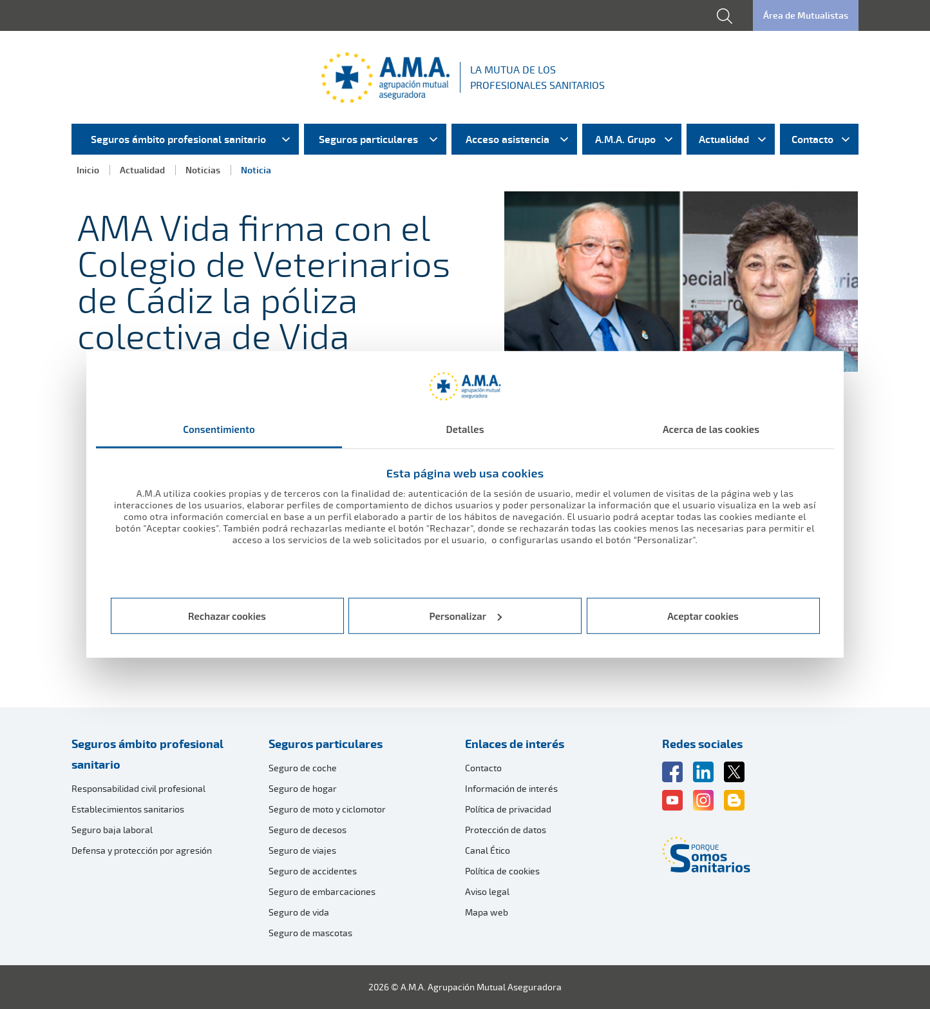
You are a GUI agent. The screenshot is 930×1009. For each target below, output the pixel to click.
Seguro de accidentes (313, 871)
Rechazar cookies (227, 616)
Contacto (483, 768)
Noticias (202, 170)
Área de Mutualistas (805, 15)
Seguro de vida (299, 912)
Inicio (88, 170)
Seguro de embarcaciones (322, 891)
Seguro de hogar (303, 788)
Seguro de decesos (307, 829)
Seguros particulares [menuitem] (368, 139)
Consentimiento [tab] (219, 429)
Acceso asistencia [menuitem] (507, 139)
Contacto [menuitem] (812, 139)
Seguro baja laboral (112, 829)
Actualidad (142, 170)
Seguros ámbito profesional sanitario (147, 754)
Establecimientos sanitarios (127, 809)
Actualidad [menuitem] (724, 139)
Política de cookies (502, 871)
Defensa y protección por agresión (141, 850)
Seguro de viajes (302, 850)
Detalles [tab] (465, 429)
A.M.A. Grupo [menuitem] (625, 139)
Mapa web (486, 912)
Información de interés (511, 788)
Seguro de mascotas (310, 933)
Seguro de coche (303, 768)
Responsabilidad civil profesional (138, 788)
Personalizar (466, 616)
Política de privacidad (508, 809)
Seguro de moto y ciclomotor (327, 809)
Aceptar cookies (703, 616)
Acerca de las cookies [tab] (711, 429)
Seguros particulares (326, 743)
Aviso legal (487, 891)
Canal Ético (487, 850)
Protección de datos (505, 829)
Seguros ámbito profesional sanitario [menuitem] (178, 139)
